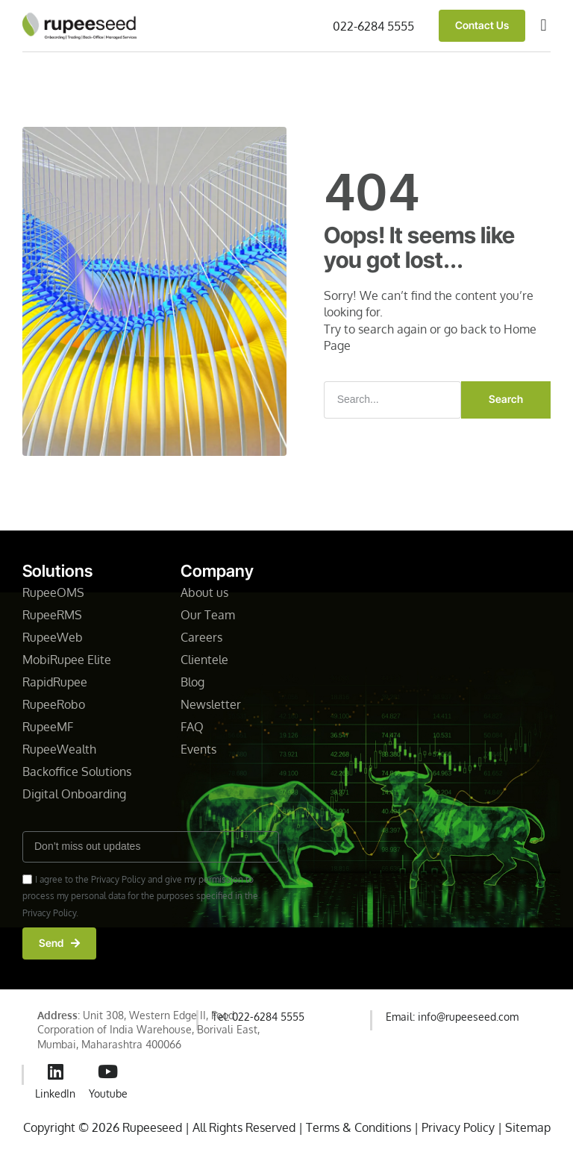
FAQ (192, 726)
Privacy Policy (460, 1127)
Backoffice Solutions (76, 771)
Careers (201, 637)
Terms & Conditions (358, 1127)
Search (506, 398)
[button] (543, 25)
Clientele (206, 659)
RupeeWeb (52, 637)
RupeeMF (47, 726)
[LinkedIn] (55, 1071)
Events (198, 749)
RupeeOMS (53, 592)
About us (204, 592)
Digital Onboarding (74, 793)
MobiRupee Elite (66, 659)
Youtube (108, 1093)
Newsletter (212, 704)
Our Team (208, 614)
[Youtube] (108, 1071)
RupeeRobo (53, 704)
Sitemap (528, 1127)
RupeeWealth (59, 749)
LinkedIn (55, 1093)
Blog (192, 682)
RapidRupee (54, 682)
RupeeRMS (52, 614)
